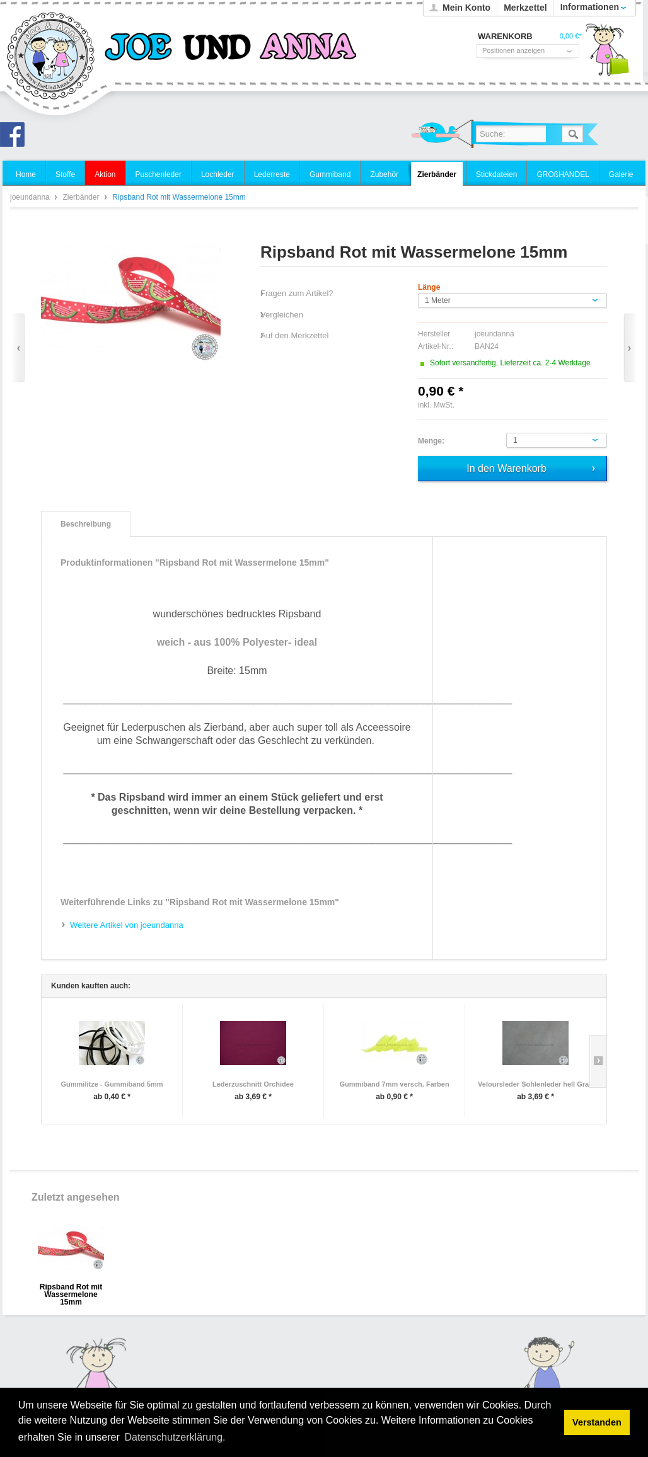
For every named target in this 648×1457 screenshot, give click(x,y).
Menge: (431, 441)
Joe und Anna (16, 138)
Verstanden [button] (597, 1422)
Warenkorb (607, 53)
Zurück (19, 348)
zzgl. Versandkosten (490, 405)
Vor (629, 348)
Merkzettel (525, 8)
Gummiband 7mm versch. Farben (394, 1084)
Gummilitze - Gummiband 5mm (112, 1084)
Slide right (597, 1061)
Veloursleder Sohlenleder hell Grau (535, 1084)
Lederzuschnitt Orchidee (253, 1084)
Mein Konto (466, 8)
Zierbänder (81, 197)
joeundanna (51, 57)
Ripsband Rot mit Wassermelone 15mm (71, 1291)
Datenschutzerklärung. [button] (174, 1437)
